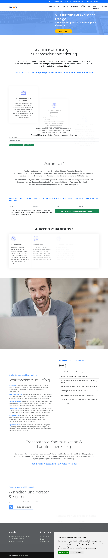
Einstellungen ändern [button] (76, 552)
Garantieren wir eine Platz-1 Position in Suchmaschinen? (78, 399)
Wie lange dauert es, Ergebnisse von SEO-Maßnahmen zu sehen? (78, 381)
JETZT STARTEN (63, 31)
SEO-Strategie (44, 64)
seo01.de (13, 555)
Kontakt (104, 6)
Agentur (52, 6)
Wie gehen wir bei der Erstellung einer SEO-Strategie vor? (78, 386)
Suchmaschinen (63, 67)
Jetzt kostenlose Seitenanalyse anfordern (77, 211)
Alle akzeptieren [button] (63, 552)
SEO (59, 6)
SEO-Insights (96, 7)
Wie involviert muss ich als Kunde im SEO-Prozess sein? (77, 395)
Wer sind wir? (65, 404)
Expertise (74, 6)
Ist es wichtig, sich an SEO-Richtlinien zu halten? (75, 376)
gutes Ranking (21, 142)
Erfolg (83, 6)
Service (65, 6)
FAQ (89, 6)
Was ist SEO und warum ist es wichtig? (72, 372)
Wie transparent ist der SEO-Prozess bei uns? (74, 391)
